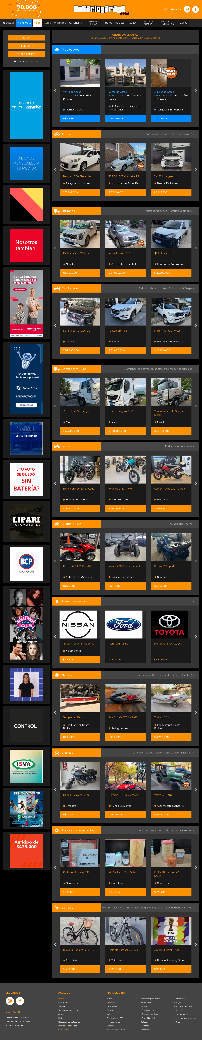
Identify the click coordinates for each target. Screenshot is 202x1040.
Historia (61, 1018)
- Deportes (178, 1010)
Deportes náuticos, (163, 675)
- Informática (180, 998)
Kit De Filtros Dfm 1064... (123, 872)
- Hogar (177, 1002)
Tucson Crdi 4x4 (118, 330)
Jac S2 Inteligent (164, 176)
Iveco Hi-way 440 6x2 (121, 411)
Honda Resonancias (76, 499)
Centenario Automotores (170, 264)
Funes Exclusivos (120, 805)
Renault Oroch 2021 (120, 253)
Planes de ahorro (114, 1022)
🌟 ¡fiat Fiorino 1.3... (165, 253)
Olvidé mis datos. (26, 61)
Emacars (69, 805)
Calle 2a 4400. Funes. (125, 95)
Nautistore (161, 577)
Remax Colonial (73, 109)
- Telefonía (145, 1026)
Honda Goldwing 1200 (76, 794)
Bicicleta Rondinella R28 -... (78, 949)
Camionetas (112, 1006)
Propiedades (145, 1002)
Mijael (68, 422)
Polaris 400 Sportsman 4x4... (125, 566)
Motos (109, 1014)
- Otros (177, 1022)
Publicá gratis (26, 54)
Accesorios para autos (116, 1029)
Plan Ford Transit (118, 643)
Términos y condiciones (68, 1010)
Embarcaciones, (142, 675)
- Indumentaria (181, 1014)
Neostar (69, 264)
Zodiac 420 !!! (161, 717)
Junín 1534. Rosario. (77, 95)
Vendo (114, 341)
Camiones (111, 1010)
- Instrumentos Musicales (185, 1018)
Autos (109, 998)
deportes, (163, 907)
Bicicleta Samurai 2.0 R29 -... (125, 949)
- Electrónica (146, 1029)
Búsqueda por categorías (69, 1022)
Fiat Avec (70, 341)
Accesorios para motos (179, 830)
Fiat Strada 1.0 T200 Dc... (77, 330)
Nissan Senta (72, 650)
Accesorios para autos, (152, 830)
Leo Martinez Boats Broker (76, 727)
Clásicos (110, 1026)
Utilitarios (111, 1002)
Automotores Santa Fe (123, 183)
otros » (190, 907)
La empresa (63, 1002)
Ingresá (26, 37)
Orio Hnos (70, 883)
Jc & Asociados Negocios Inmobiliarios (125, 108)
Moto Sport (162, 499)
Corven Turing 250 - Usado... (170, 488)
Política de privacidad (67, 1026)
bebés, (153, 907)
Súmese (61, 1006)
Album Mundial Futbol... (167, 949)
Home (61, 998)
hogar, (145, 907)
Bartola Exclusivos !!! (167, 183)
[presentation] (55, 90)
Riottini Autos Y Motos (167, 330)
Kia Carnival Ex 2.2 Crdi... (76, 253)
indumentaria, (177, 907)
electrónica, (120, 907)
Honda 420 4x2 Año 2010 (77, 566)
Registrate (26, 46)
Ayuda (61, 1014)
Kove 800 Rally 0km (121, 488)
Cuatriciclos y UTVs (115, 1018)
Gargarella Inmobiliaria (168, 109)
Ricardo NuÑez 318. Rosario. (171, 95)
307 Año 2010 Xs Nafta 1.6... (124, 176)
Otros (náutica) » (184, 675)
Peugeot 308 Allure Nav (77, 176)
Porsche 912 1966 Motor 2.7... (125, 794)
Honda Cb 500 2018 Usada (78, 488)
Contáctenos (63, 1029)
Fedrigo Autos (118, 728)
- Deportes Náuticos (149, 1014)
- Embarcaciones (147, 1010)
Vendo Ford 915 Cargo (76, 411)
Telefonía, (107, 907)
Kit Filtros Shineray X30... (77, 872)
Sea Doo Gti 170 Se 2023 (123, 717)
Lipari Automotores (121, 577)
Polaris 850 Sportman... (167, 566)
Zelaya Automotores (76, 183)
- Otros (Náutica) (147, 1018)
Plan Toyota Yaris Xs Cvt (168, 643)
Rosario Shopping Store (169, 960)
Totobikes (70, 960)
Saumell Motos (119, 499)
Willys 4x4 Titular (163, 794)
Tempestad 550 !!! (73, 717)
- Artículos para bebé (183, 1006)
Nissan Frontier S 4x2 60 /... (78, 643)
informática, (134, 907)
